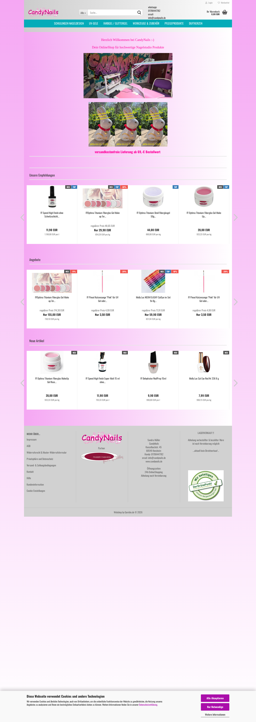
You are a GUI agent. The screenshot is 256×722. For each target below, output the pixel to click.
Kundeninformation (35, 484)
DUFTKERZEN (195, 23)
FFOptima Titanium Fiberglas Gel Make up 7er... (103, 214)
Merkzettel (223, 2)
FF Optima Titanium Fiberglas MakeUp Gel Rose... (52, 380)
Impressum (32, 439)
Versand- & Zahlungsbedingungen (41, 465)
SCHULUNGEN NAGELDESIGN (69, 23)
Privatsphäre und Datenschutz (40, 459)
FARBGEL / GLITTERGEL (115, 23)
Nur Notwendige (215, 707)
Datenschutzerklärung (148, 704)
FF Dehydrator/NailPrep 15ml (153, 378)
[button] (21, 217)
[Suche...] (83, 12)
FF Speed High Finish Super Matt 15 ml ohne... (103, 380)
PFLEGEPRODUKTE (174, 23)
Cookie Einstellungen (36, 490)
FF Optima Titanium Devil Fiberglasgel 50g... (153, 214)
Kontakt (30, 471)
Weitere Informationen (215, 714)
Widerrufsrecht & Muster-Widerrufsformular (47, 452)
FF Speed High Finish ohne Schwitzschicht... (52, 214)
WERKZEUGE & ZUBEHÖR (146, 23)
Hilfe (29, 478)
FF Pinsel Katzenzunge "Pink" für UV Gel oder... (102, 299)
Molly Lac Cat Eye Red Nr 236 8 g (204, 378)
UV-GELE (93, 23)
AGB (28, 446)
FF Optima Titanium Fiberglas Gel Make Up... (204, 214)
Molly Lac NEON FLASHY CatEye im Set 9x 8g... (153, 299)
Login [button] (208, 2)
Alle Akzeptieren (215, 698)
